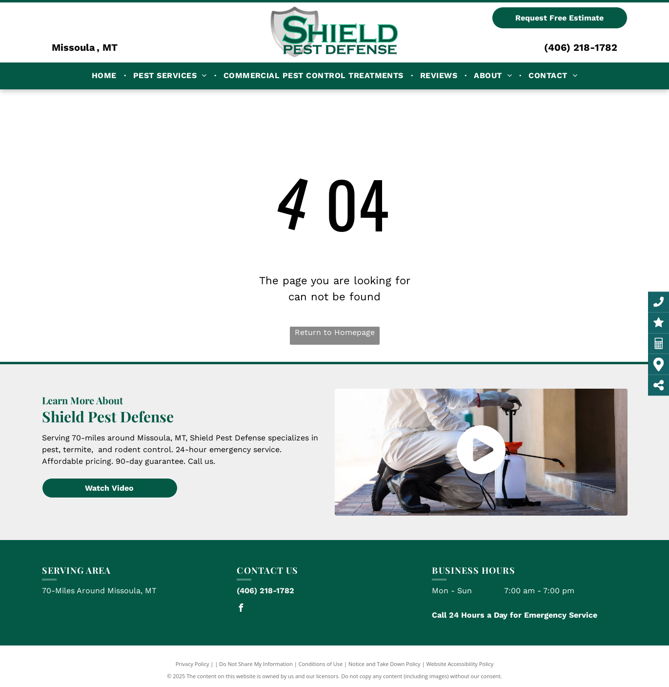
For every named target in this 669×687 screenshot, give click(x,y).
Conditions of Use (321, 663)
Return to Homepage (335, 332)
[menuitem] (105, 75)
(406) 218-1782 (580, 47)
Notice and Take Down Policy (384, 663)
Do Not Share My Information (256, 663)
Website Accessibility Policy (459, 663)
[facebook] (240, 609)
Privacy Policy (192, 663)
